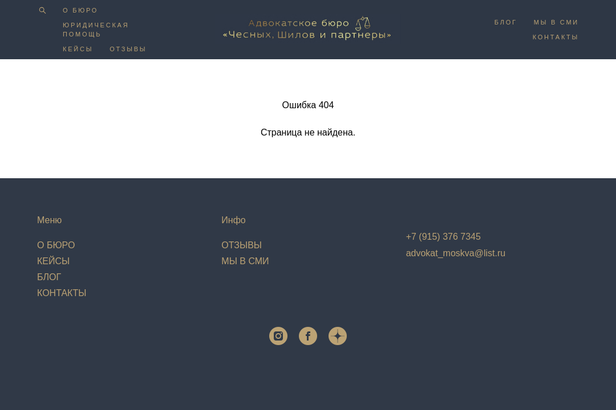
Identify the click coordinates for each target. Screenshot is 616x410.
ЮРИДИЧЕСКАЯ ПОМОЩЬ (96, 30)
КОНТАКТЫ (556, 37)
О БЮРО (80, 10)
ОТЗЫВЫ (128, 49)
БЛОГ (506, 22)
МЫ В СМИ (556, 22)
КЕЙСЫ (78, 49)
